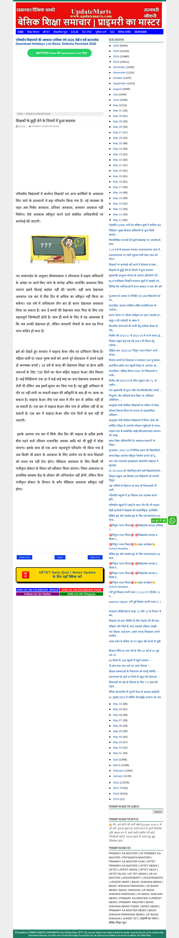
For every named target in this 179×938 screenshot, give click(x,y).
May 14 (118, 203)
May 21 (118, 165)
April (116, 759)
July (116, 94)
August (117, 88)
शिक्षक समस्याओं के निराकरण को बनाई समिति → (134, 671)
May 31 (118, 110)
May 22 (118, 159)
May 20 (118, 170)
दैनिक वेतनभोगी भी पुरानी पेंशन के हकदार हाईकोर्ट (134, 691)
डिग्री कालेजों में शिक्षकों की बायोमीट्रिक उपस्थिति (133, 510)
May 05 (118, 731)
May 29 (118, 121)
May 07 (118, 720)
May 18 (118, 181)
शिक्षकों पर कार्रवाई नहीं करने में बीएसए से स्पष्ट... (133, 264)
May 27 (118, 132)
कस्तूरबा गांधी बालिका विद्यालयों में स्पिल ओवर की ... (135, 420)
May (116, 105)
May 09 (118, 709)
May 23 (118, 154)
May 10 (118, 703)
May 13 (118, 208)
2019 (116, 798)
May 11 (118, 219)
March (117, 765)
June (116, 99)
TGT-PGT (87, 32)
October (118, 77)
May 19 (118, 176)
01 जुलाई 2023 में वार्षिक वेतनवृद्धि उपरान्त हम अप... (136, 697)
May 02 (118, 747)
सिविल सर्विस (124, 32)
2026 (116, 45)
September (120, 83)
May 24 (118, 148)
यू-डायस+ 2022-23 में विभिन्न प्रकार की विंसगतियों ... (136, 450)
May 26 (118, 137)
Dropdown (140, 32)
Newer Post (24, 557)
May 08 (118, 714)
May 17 (118, 187)
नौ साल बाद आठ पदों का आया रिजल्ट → (130, 665)
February (119, 770)
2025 (116, 50)
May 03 (118, 742)
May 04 (118, 736)
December (119, 67)
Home (21, 32)
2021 (116, 787)
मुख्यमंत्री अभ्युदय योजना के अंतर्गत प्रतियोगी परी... (134, 275)
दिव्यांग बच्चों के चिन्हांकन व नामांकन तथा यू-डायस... (135, 360)
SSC (112, 32)
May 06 (118, 725)
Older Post (95, 557)
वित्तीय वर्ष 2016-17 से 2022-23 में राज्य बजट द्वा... (136, 335)
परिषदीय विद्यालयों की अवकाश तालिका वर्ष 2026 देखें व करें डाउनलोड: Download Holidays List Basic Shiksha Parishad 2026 (57, 42)
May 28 (118, 126)
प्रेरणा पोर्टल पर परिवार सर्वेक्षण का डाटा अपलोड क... (135, 315)
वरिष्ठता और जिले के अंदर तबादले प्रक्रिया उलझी (133, 626)
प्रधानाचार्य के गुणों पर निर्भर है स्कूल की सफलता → (135, 676)
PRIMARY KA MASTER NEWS (44, 126)
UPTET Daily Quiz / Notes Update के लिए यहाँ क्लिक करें (59, 575)
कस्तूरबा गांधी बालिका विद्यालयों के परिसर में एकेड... (135, 405)
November (119, 72)
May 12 (118, 214)
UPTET (46, 32)
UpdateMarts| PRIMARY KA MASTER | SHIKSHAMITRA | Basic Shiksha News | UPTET (50, 932)
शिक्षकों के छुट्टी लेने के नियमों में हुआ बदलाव (45, 120)
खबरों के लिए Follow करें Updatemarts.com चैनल (61, 53)
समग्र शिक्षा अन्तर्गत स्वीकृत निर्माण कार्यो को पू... (133, 455)
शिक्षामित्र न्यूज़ (60, 32)
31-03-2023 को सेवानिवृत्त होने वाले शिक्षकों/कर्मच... (136, 470)
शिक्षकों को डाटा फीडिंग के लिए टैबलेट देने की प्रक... (135, 620)
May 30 (118, 115)
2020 (116, 793)
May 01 (118, 753)
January (118, 776)
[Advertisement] (59, 85)
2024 (116, 56)
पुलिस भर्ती (100, 32)
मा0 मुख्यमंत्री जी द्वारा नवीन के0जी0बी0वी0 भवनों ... (135, 390)
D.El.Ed (74, 32)
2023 (116, 61)
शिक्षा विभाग (33, 32)
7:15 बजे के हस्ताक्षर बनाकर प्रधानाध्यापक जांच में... (135, 249)
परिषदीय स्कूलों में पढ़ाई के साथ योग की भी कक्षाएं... (135, 504)
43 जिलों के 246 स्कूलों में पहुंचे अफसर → (130, 660)
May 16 (118, 192)
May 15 (118, 198)
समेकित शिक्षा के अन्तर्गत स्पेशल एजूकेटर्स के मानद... (135, 425)
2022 (116, 782)
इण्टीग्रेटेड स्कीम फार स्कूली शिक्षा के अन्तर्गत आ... (134, 365)
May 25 (118, 143)
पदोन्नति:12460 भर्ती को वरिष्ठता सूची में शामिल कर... (136, 225)
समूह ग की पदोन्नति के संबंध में (124, 320)
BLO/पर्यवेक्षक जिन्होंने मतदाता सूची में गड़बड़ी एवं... (135, 280)
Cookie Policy (146, 935)
